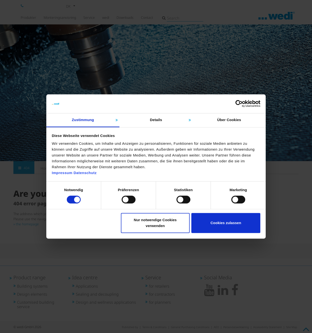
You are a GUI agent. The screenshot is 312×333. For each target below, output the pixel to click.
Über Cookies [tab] (229, 120)
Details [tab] (156, 120)
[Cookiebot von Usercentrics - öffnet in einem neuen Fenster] (239, 103)
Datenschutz (85, 173)
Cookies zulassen (225, 223)
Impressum (62, 173)
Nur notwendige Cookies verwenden (155, 223)
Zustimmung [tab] (83, 120)
